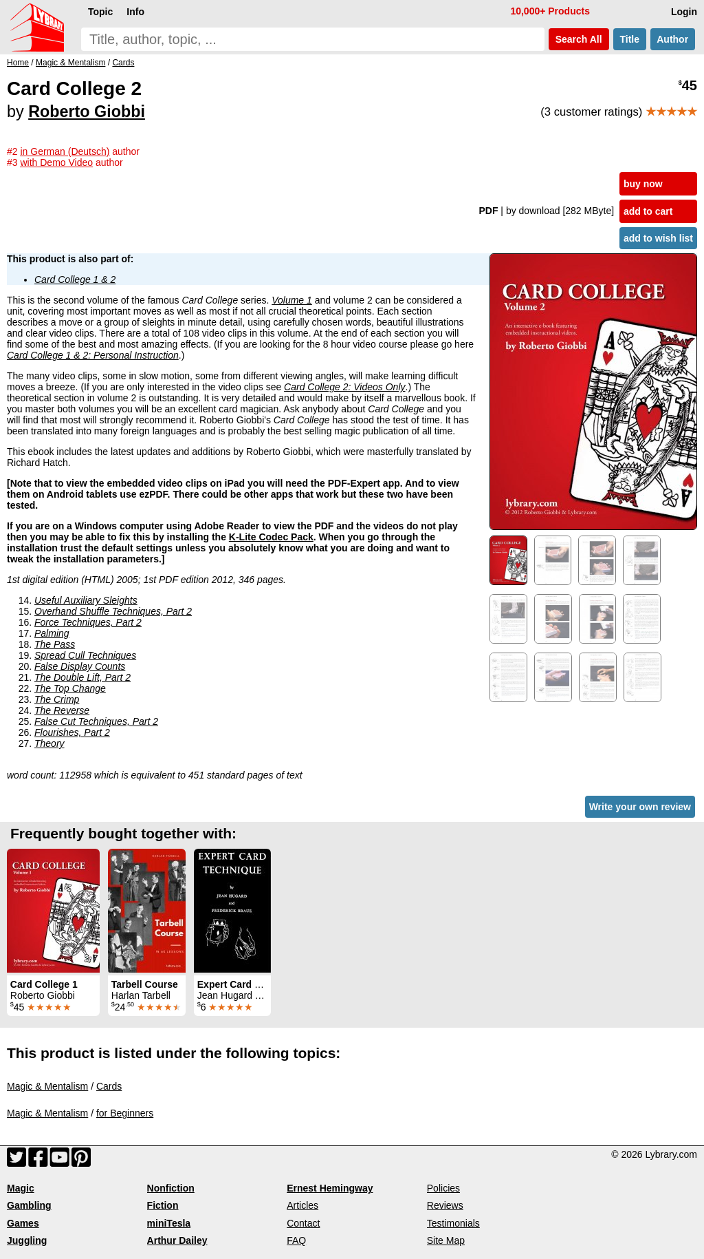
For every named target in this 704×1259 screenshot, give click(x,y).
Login (684, 11)
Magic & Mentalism (47, 1086)
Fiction (163, 1205)
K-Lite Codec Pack (271, 536)
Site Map (446, 1240)
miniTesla (169, 1223)
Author (672, 39)
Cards (109, 1086)
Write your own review (640, 806)
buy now (643, 183)
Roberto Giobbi (86, 111)
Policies (443, 1188)
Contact (303, 1223)
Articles (302, 1205)
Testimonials (453, 1223)
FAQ (296, 1240)
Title (629, 39)
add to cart (648, 211)
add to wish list (658, 238)
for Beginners (124, 1113)
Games (23, 1223)
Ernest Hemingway (330, 1188)
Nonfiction (171, 1188)
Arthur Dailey (177, 1240)
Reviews (445, 1205)
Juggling (27, 1240)
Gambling (29, 1205)
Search (579, 39)
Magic (20, 1188)
